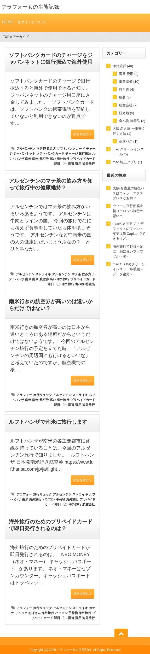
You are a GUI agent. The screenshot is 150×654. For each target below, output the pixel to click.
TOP (6, 37)
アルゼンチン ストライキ (33, 274)
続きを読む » (82, 134)
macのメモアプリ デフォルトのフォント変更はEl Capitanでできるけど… (129, 231)
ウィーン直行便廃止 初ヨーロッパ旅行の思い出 (128, 211)
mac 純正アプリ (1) (127, 162)
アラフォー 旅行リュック (34, 395)
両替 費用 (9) (129, 74)
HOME (7, 22)
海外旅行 (88, 164)
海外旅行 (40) (123, 66)
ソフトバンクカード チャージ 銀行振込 (63, 153)
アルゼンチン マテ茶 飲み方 (36, 148)
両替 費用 (74, 164)
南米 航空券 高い (44, 159)
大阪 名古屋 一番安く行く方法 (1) (129, 131)
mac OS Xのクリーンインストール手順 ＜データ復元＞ (129, 269)
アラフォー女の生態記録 (30, 7)
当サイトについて (32, 22)
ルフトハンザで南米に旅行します (48, 422)
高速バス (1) (128, 141)
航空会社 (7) (128, 105)
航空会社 (88, 504)
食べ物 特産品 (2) (132, 121)
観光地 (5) (126, 113)
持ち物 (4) (126, 89)
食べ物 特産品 (85, 284)
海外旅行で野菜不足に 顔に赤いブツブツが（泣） (128, 251)
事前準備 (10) (129, 82)
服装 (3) (125, 97)
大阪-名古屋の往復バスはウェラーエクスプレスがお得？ (128, 193)
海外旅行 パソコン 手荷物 (47, 499)
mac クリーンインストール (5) (128, 151)
